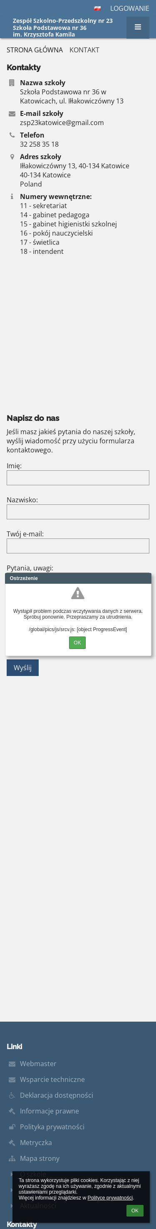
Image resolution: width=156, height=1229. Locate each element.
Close (145, 578)
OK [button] (135, 1211)
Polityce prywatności (110, 1198)
